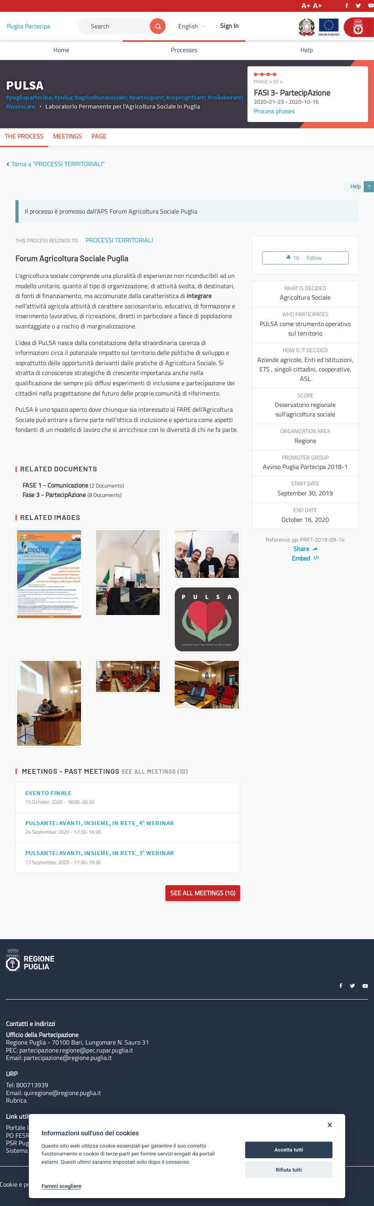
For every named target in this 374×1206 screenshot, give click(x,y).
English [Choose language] (188, 26)
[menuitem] (193, 26)
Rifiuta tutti (289, 1170)
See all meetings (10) (154, 771)
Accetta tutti (288, 1150)
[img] (7, 164)
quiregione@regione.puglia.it (62, 1092)
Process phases (274, 111)
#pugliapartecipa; (29, 97)
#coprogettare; (186, 97)
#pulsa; (64, 97)
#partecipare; (147, 97)
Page (98, 136)
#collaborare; (225, 97)
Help (306, 49)
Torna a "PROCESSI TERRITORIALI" (55, 164)
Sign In (229, 25)
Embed (305, 558)
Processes (184, 49)
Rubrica (16, 1100)
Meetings (67, 136)
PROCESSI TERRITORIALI (119, 240)
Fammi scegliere (61, 1186)
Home (61, 49)
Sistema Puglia (26, 1150)
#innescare (20, 106)
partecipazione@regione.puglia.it (68, 1057)
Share (305, 549)
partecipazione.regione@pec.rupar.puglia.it (76, 1050)
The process (24, 136)
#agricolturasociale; (101, 97)
